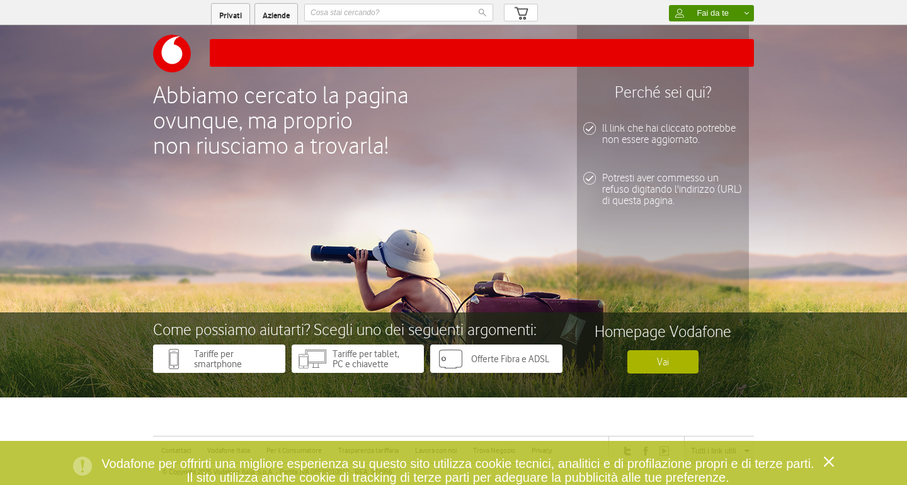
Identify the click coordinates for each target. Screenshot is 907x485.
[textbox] (398, 12)
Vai (663, 362)
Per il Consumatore (294, 450)
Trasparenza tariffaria (368, 450)
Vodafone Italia (228, 450)
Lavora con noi (436, 450)
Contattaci (176, 450)
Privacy (542, 450)
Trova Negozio (494, 450)
